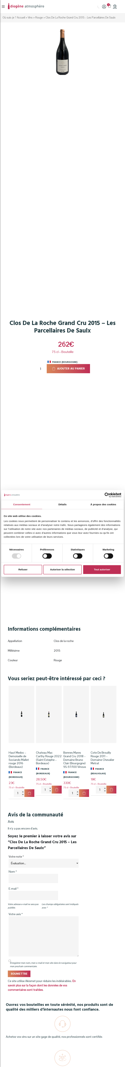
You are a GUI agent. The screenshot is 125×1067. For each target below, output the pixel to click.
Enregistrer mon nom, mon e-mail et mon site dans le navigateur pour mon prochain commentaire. (43, 964)
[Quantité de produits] (41, 368)
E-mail (13, 888)
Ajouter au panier (71, 368)
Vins (30, 17)
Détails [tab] (62, 504)
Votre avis (16, 914)
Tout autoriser (102, 569)
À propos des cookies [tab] (103, 504)
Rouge (39, 17)
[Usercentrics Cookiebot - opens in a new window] (107, 495)
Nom (13, 871)
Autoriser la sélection (62, 569)
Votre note (16, 856)
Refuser (23, 569)
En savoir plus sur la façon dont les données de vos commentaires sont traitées (42, 985)
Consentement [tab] (21, 504)
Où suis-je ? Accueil (14, 17)
